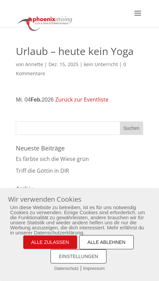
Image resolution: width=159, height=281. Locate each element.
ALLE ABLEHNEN (107, 242)
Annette (34, 64)
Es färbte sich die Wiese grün (52, 159)
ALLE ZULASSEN (50, 242)
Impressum (94, 268)
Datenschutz (66, 268)
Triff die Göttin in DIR (42, 170)
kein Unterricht (101, 64)
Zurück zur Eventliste (81, 99)
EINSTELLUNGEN (78, 256)
